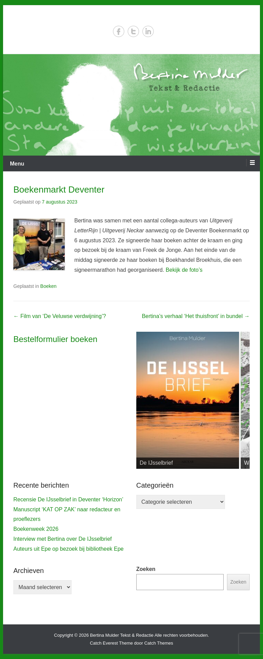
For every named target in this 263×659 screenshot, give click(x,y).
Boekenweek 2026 (36, 529)
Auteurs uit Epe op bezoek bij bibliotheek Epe (68, 549)
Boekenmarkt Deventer (58, 189)
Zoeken (145, 569)
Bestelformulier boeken (55, 339)
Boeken (48, 286)
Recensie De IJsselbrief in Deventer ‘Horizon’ (68, 499)
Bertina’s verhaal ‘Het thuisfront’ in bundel (196, 316)
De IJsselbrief (156, 463)
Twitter (133, 31)
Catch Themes (158, 643)
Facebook (118, 31)
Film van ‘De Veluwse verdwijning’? (59, 316)
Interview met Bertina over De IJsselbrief (62, 539)
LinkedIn (148, 31)
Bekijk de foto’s (184, 270)
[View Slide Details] (187, 400)
